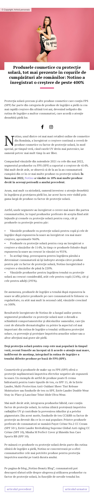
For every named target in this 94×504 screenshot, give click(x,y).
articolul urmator (76, 489)
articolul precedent (19, 489)
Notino (29, 178)
